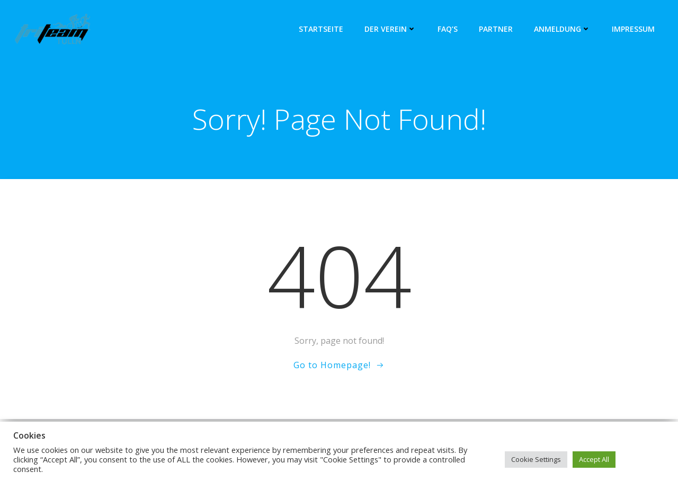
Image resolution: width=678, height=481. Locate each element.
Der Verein (390, 29)
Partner (496, 29)
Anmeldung (562, 29)
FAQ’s (448, 29)
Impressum (633, 29)
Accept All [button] (594, 459)
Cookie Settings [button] (536, 459)
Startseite (321, 29)
